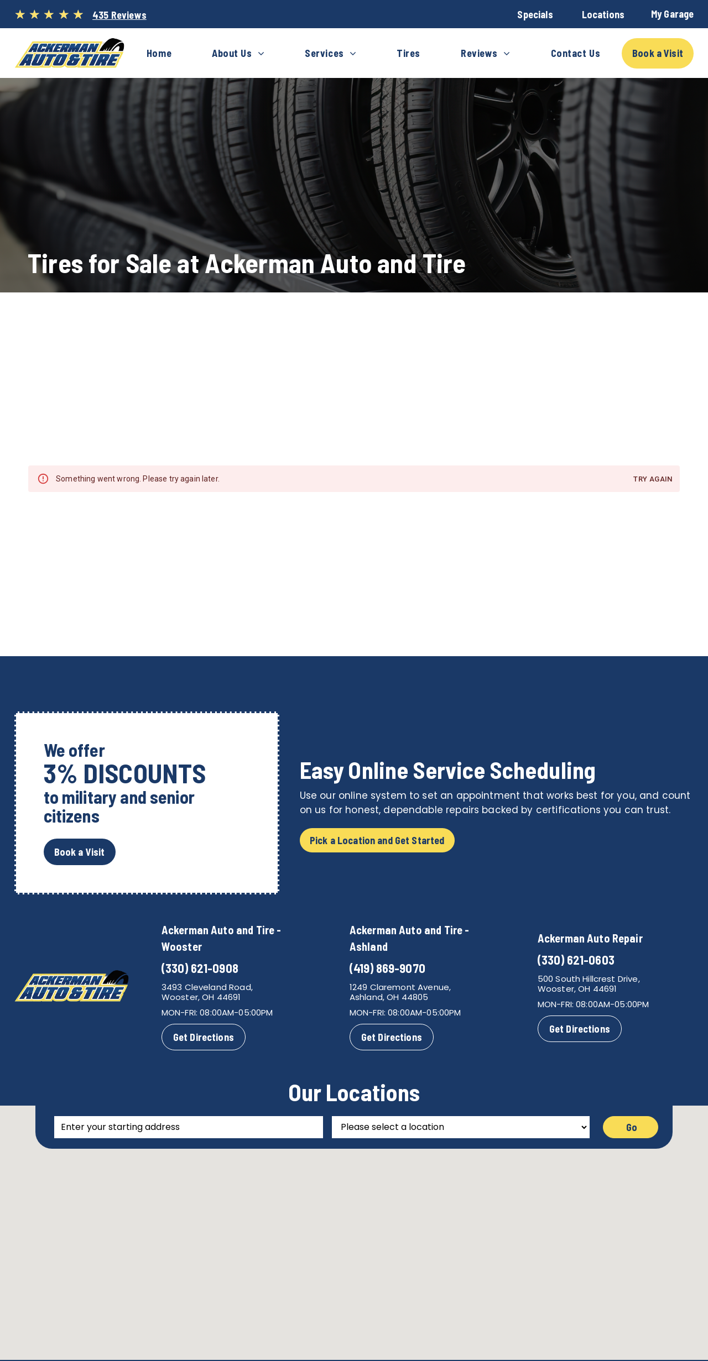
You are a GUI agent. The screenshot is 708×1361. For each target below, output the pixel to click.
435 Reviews (119, 15)
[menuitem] (159, 53)
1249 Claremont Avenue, (400, 987)
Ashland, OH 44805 (389, 997)
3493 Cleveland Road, (207, 987)
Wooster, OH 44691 (201, 997)
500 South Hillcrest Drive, (589, 979)
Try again (653, 479)
